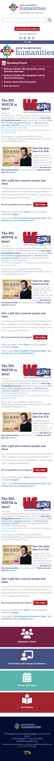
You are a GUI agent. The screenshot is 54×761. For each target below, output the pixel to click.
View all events (12, 86)
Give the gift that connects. (27, 29)
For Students (27, 701)
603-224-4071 (19, 739)
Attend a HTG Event (27, 679)
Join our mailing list (27, 34)
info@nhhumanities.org (27, 741)
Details (12, 172)
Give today (40, 204)
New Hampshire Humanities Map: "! (26, 219)
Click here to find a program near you (26, 121)
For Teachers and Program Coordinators (27, 658)
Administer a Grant (27, 636)
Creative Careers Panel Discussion (20, 82)
